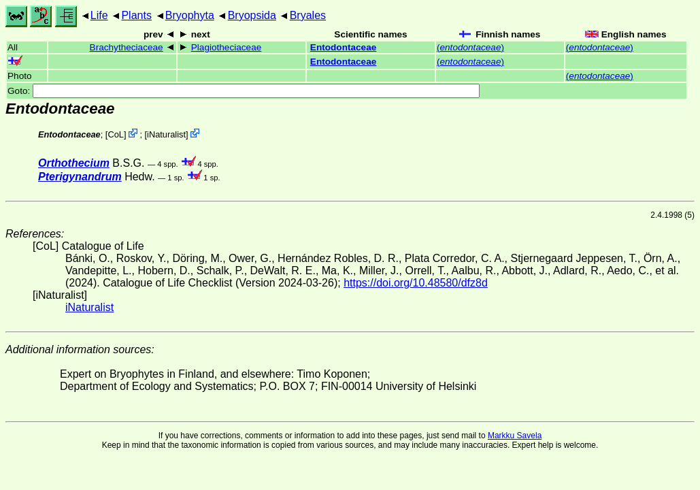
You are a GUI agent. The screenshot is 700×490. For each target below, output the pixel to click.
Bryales (308, 15)
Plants (136, 15)
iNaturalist (166, 134)
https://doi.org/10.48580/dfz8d (416, 283)
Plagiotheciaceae (226, 47)
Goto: (243, 91)
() (470, 47)
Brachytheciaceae (126, 47)
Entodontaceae (343, 47)
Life (99, 15)
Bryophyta (189, 15)
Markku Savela (514, 435)
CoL (115, 134)
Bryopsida (252, 15)
